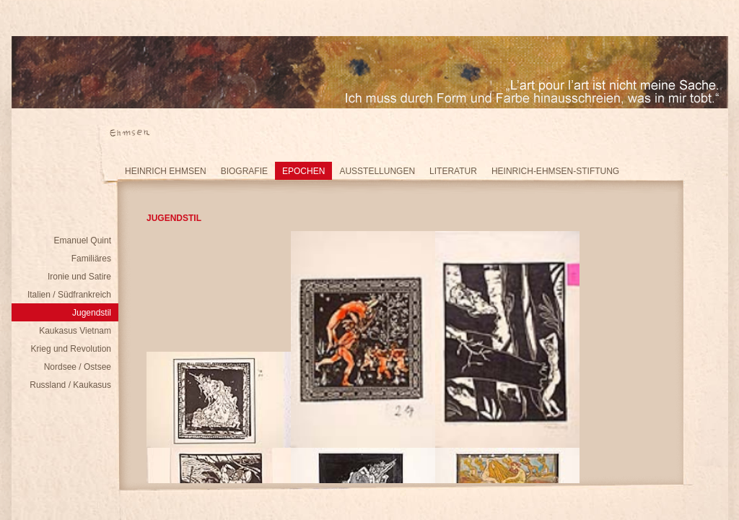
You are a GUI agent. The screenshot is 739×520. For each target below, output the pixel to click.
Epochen (303, 171)
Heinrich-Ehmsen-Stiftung (555, 171)
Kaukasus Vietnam (75, 331)
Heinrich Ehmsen (165, 171)
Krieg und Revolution (71, 349)
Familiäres (91, 259)
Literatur (453, 171)
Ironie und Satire (79, 277)
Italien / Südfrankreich (69, 295)
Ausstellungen (377, 171)
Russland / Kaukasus (70, 385)
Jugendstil (91, 313)
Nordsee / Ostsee (77, 367)
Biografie (244, 171)
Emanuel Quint (82, 240)
